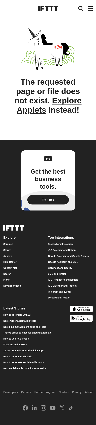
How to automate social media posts (23, 362)
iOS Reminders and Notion (63, 279)
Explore (9, 237)
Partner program (44, 392)
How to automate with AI (16, 314)
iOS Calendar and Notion (62, 250)
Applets (7, 256)
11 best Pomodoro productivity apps (23, 350)
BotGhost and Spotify (60, 268)
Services (8, 244)
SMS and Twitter (57, 274)
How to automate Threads (17, 356)
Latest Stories (14, 308)
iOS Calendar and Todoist (62, 285)
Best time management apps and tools (24, 327)
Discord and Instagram (61, 244)
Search (7, 274)
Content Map (10, 268)
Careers (26, 392)
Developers (10, 392)
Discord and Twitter (59, 297)
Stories (7, 250)
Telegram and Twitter (59, 291)
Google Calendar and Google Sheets (68, 256)
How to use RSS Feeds (16, 338)
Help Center (10, 262)
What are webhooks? (15, 344)
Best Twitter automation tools (19, 321)
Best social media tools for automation (25, 368)
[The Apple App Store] (81, 309)
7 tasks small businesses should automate (27, 332)
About (89, 392)
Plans (6, 279)
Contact (64, 392)
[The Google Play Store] (81, 319)
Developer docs (12, 285)
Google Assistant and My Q (63, 262)
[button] (90, 8)
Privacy (77, 392)
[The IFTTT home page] (48, 8)
